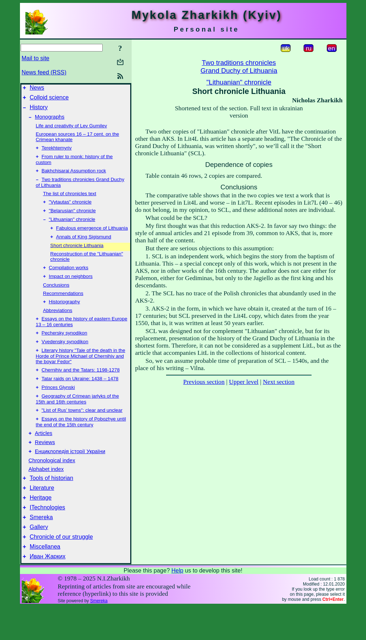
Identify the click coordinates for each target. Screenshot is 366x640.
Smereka (41, 546)
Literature (42, 513)
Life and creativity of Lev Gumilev (71, 130)
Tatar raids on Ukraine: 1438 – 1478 (80, 396)
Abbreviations (58, 323)
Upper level (243, 381)
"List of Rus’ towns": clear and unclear (82, 429)
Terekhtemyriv (57, 153)
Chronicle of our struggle (61, 568)
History (39, 110)
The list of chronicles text (69, 201)
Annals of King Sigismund (83, 247)
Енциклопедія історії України (70, 475)
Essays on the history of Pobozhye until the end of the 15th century (81, 442)
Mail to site (35, 58)
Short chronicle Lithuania (77, 256)
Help (177, 604)
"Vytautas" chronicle (70, 210)
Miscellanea (45, 579)
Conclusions (56, 297)
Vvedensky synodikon (65, 357)
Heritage (41, 524)
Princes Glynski (58, 405)
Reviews (45, 465)
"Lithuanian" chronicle (72, 228)
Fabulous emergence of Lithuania (92, 238)
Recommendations (63, 305)
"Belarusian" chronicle (72, 219)
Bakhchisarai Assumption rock (74, 177)
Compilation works (69, 279)
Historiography (64, 314)
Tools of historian (51, 503)
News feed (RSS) (44, 72)
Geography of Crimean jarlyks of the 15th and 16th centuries (77, 417)
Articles (43, 455)
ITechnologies (47, 535)
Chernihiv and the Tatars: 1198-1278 (81, 386)
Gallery (39, 557)
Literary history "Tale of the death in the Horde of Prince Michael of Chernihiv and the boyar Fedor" (81, 372)
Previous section (204, 381)
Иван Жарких (48, 590)
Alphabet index (46, 493)
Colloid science (49, 100)
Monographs (49, 121)
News (37, 89)
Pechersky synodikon (64, 347)
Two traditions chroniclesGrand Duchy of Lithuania (239, 66)
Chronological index (52, 484)
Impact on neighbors (71, 288)
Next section (279, 381)
